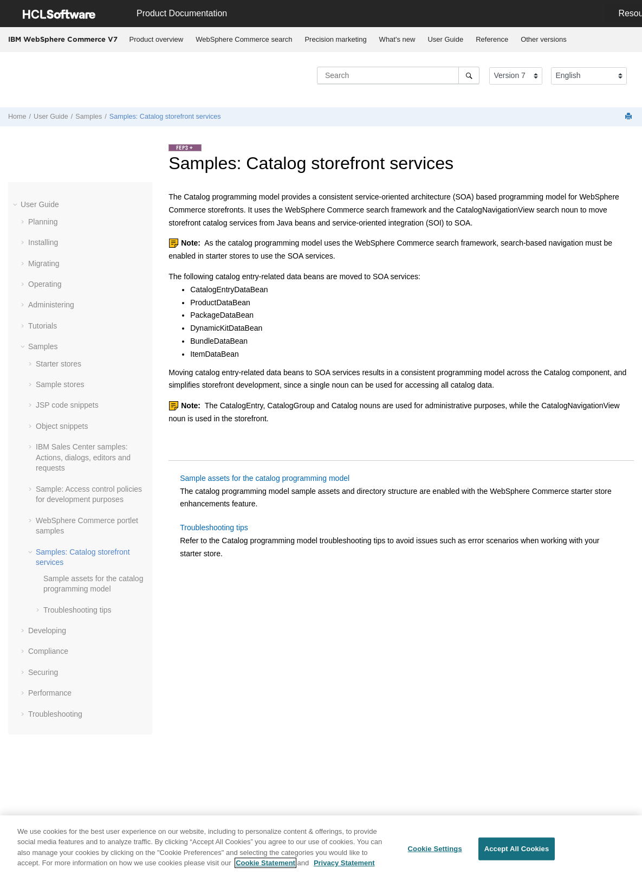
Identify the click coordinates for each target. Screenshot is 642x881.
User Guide (445, 39)
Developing (47, 630)
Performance (50, 693)
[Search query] (398, 75)
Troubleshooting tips (77, 610)
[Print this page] (629, 117)
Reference (492, 39)
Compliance (48, 651)
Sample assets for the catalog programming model (264, 478)
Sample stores (60, 384)
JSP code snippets (67, 405)
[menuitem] (156, 39)
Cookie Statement (265, 863)
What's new (397, 39)
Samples (88, 116)
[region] (321, 848)
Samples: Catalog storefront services (165, 116)
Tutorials (42, 325)
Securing (43, 672)
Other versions (544, 39)
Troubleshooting (55, 714)
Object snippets (62, 426)
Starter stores (58, 363)
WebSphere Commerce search (244, 39)
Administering (51, 304)
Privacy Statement (344, 863)
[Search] (468, 75)
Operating (44, 284)
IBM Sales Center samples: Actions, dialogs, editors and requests (83, 457)
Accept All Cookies (516, 849)
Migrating (44, 263)
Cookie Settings (435, 849)
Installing (43, 242)
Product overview (156, 39)
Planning (43, 221)
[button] (16, 204)
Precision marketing (335, 39)
